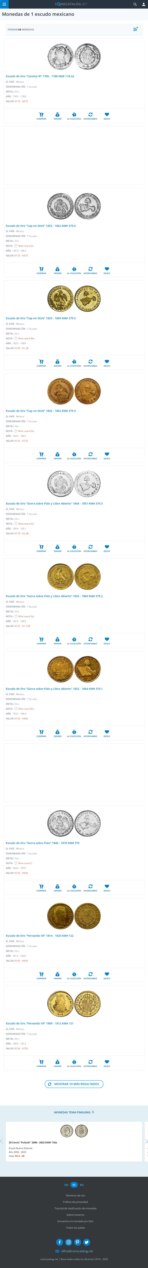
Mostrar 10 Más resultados (76, 1084)
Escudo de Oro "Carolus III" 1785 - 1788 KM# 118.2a (40, 76)
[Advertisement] (74, 155)
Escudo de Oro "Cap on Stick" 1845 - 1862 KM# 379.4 (41, 411)
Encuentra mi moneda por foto (75, 1221)
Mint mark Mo (26, 338)
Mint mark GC (26, 523)
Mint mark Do (26, 708)
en (66, 1185)
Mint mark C (25, 863)
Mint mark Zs (25, 245)
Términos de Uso (75, 1195)
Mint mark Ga (26, 616)
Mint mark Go (26, 431)
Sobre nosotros (75, 1215)
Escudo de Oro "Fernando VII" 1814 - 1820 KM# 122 (40, 935)
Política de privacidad (75, 1202)
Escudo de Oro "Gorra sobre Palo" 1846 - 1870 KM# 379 (42, 843)
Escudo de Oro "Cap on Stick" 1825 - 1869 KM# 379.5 (41, 318)
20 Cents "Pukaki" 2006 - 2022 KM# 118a (33, 1142)
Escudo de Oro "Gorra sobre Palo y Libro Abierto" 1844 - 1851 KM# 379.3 (54, 503)
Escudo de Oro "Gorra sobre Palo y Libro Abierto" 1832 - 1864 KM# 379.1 (54, 689)
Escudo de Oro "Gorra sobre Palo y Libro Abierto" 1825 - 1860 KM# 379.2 (54, 596)
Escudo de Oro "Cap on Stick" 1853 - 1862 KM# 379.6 (41, 226)
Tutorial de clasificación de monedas (76, 1208)
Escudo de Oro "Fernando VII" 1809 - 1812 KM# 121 (40, 1023)
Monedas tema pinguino (72, 1112)
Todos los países (75, 1227)
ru (82, 1185)
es (74, 1185)
